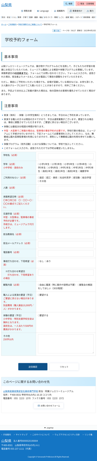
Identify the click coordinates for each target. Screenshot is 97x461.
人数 (9, 187)
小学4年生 (82, 164)
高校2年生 (60, 171)
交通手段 (12, 213)
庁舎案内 (7, 434)
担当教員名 (13, 234)
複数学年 (84, 171)
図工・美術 (51, 177)
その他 (43, 181)
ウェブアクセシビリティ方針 (67, 434)
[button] (86, 3)
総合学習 (86, 177)
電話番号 (12, 252)
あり (48, 261)
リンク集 (88, 434)
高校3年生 (73, 171)
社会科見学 (65, 177)
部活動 (76, 177)
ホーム (3, 24)
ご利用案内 (12, 24)
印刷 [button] (58, 30)
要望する (44, 294)
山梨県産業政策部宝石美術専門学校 (20, 391)
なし (42, 261)
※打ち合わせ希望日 (14, 271)
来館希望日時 (14, 196)
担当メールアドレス (17, 243)
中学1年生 (66, 167)
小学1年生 (44, 164)
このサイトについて (41, 434)
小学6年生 (53, 167)
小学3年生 (69, 164)
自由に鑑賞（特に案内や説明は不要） (58, 284)
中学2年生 (78, 167)
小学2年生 (57, 164)
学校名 (11, 155)
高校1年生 (48, 171)
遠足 (42, 177)
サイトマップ (21, 434)
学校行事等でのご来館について (30, 24)
